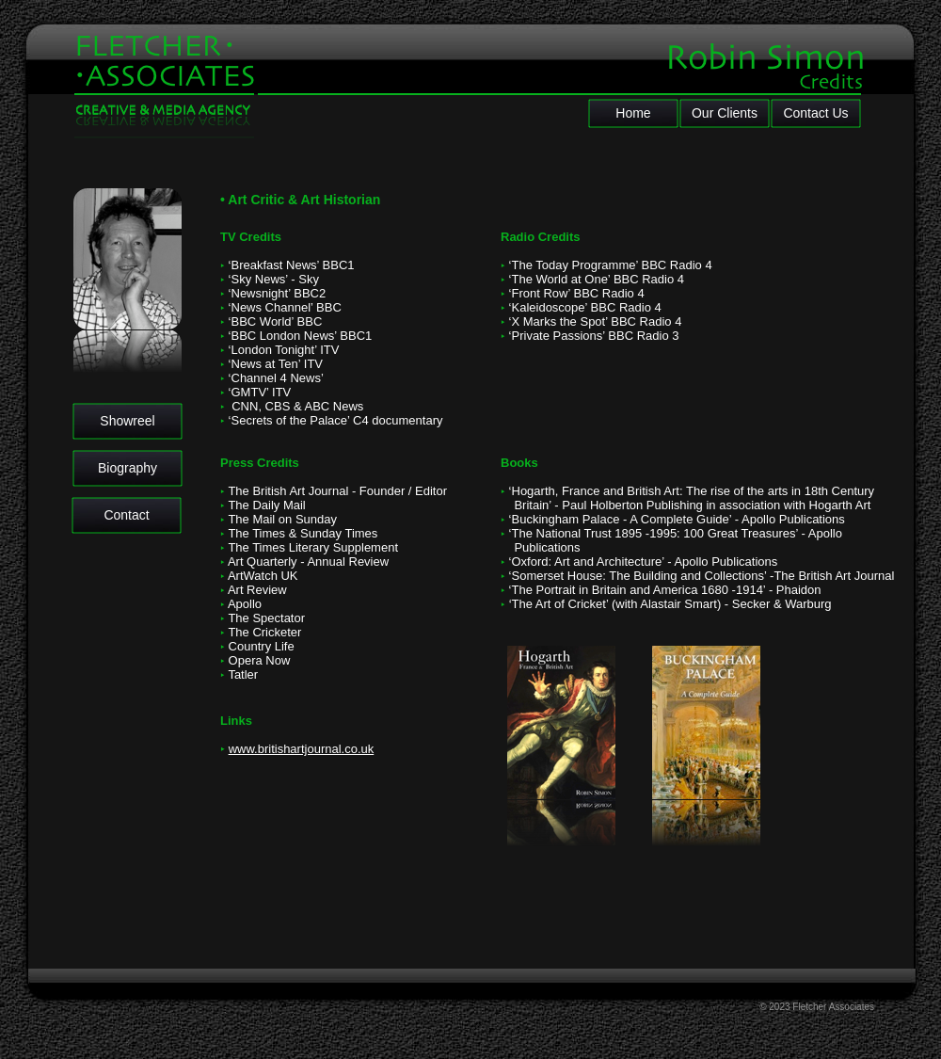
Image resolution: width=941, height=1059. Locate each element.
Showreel (127, 420)
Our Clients (725, 112)
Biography (127, 467)
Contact (126, 514)
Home (632, 112)
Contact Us (815, 112)
